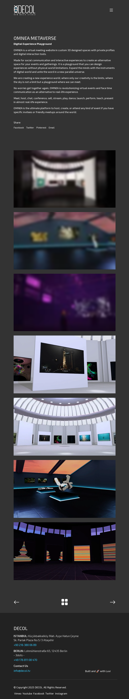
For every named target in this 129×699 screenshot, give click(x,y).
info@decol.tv (22, 670)
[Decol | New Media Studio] (25, 10)
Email (51, 127)
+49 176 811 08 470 (25, 660)
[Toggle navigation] (111, 10)
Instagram (61, 693)
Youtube (27, 693)
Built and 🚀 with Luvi (98, 671)
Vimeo (17, 693)
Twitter (30, 127)
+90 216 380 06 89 (25, 645)
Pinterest (41, 127)
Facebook (19, 127)
